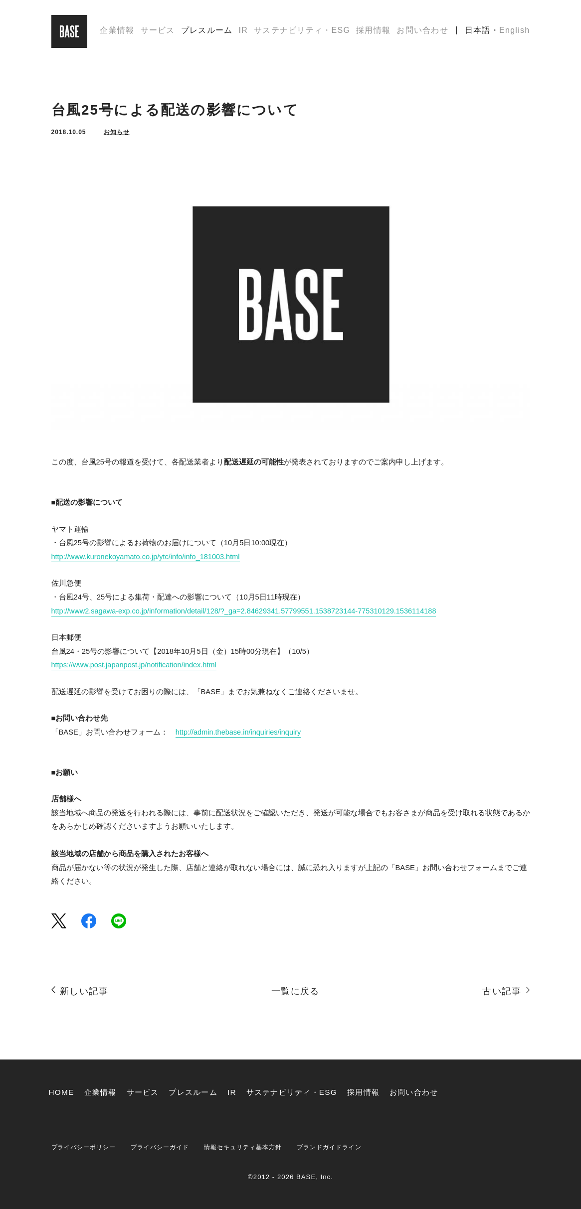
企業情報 (117, 31)
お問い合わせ (422, 31)
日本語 (478, 31)
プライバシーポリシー (86, 1147)
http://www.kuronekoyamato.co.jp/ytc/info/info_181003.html (147, 557)
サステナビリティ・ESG (302, 31)
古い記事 (501, 991)
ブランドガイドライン (348, 1147)
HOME (62, 1092)
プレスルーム (207, 31)
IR (243, 31)
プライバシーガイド (167, 1147)
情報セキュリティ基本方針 (256, 1147)
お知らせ (117, 132)
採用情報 (373, 31)
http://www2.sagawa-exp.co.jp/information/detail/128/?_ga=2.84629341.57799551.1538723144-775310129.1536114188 (246, 611)
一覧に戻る (295, 991)
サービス (158, 31)
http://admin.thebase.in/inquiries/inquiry (239, 732)
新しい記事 (84, 991)
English (514, 31)
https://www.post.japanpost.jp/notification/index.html (135, 665)
